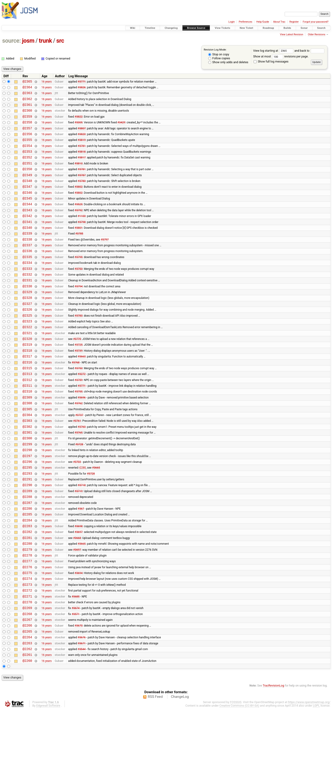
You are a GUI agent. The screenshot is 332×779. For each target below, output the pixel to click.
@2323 (27, 350)
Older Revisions (316, 34)
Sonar (304, 28)
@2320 (27, 370)
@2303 (27, 461)
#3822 (79, 121)
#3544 (82, 716)
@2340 (27, 245)
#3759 (79, 415)
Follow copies (219, 58)
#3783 (79, 343)
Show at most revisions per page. (280, 56)
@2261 (27, 723)
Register (294, 21)
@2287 (27, 553)
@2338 (27, 258)
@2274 (27, 638)
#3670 (79, 690)
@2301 (27, 474)
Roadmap (268, 28)
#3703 (77, 507)
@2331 (27, 304)
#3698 (79, 579)
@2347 (27, 199)
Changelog (171, 28)
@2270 (27, 664)
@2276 (27, 625)
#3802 (79, 199)
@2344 (27, 219)
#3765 (79, 474)
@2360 (27, 114)
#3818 (82, 160)
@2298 (27, 494)
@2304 (27, 455)
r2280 (82, 513)
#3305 (79, 127)
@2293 (27, 520)
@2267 (27, 684)
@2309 (27, 435)
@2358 (27, 127)
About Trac (279, 21)
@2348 (27, 193)
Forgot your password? (316, 21)
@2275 (27, 631)
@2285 (27, 566)
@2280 (27, 599)
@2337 (27, 265)
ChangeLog (180, 766)
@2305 (27, 448)
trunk (45, 40)
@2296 (27, 507)
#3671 (82, 710)
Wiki (132, 28)
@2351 (27, 173)
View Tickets (222, 28)
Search (321, 28)
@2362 (27, 101)
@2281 (27, 592)
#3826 (82, 88)
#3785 (79, 252)
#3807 (82, 134)
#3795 (79, 278)
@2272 (27, 651)
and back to (309, 50)
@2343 (27, 226)
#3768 (76, 396)
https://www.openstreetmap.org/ (309, 771)
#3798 (82, 239)
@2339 (27, 252)
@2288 (27, 546)
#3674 (76, 670)
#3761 (77, 461)
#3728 (79, 487)
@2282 (27, 585)
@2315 (27, 402)
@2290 (27, 533)
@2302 (27, 468)
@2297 (27, 501)
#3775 (77, 370)
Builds (287, 28)
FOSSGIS (235, 771)
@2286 (27, 559)
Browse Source (196, 28)
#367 (81, 559)
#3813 (79, 173)
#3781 (82, 153)
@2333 (27, 291)
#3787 (82, 186)
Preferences (245, 21)
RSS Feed (155, 766)
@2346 (27, 206)
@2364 (27, 88)
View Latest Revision (291, 34)
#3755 (79, 428)
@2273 (27, 644)
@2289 (27, 540)
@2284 (27, 573)
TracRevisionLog (273, 754)
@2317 (27, 389)
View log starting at (273, 50)
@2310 (27, 428)
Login (231, 21)
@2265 (27, 697)
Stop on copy (218, 54)
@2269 (27, 671)
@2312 (27, 415)
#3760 (82, 468)
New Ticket (246, 28)
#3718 (82, 533)
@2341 (27, 239)
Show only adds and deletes (228, 62)
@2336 (27, 271)
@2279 (27, 605)
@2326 (27, 337)
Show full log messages (271, 61)
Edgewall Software (48, 774)
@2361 (27, 108)
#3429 (121, 127)
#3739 (79, 382)
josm (28, 40)
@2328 (27, 324)
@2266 (27, 690)
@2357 (27, 134)
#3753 (79, 291)
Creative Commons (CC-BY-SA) (239, 774)
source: (11, 40)
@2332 (27, 298)
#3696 (82, 435)
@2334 (27, 284)
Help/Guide (262, 21)
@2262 (27, 716)
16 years (46, 81)
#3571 (76, 677)
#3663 (82, 389)
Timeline (150, 28)
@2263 (27, 710)
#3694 (79, 631)
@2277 (27, 618)
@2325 (27, 344)
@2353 (27, 160)
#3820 (82, 140)
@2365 (27, 82)
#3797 (105, 258)
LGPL (316, 774)
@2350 (27, 180)
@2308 (27, 442)
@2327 (27, 330)
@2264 (27, 703)
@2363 (27, 95)
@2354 (27, 154)
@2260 (27, 730)
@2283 (27, 579)
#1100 (82, 232)
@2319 (27, 376)
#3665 (96, 513)
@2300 (27, 481)
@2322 (27, 356)
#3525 (79, 219)
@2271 (27, 658)
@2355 (27, 147)
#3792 (79, 225)
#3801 (79, 245)
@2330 (27, 311)
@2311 (27, 422)
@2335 (27, 278)
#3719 (79, 539)
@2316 (27, 396)
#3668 (77, 592)
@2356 (27, 141)
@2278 (27, 612)
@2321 (27, 363)
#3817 (82, 167)
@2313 (27, 409)
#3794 (79, 310)
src (60, 40)
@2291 (27, 527)
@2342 (27, 232)
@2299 (27, 487)
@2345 (27, 213)
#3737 (79, 454)
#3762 (79, 441)
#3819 (82, 147)
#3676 (82, 703)
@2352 (27, 167)
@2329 (27, 317)
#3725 (79, 376)
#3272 (82, 409)
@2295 (27, 513)
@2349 (27, 186)
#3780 (82, 193)
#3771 (82, 81)
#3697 (79, 585)
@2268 (27, 677)
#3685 (76, 657)
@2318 (27, 383)
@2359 (27, 121)
